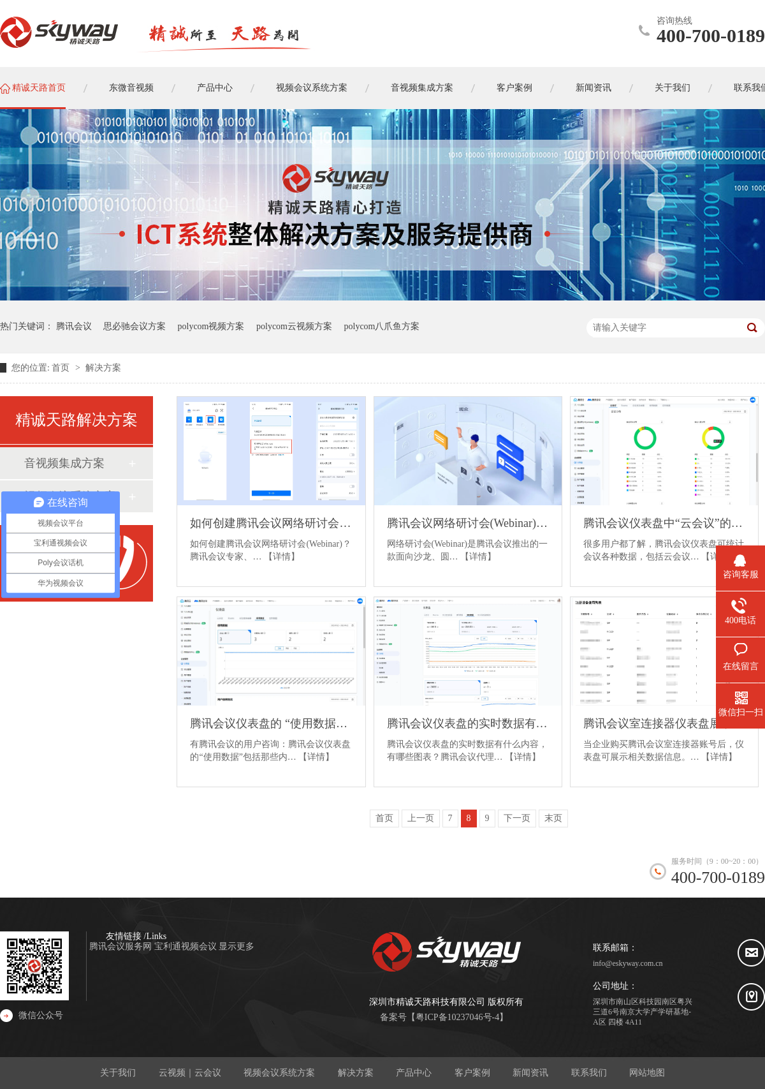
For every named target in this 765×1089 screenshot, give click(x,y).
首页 (62, 368)
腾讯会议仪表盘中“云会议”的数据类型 (664, 523)
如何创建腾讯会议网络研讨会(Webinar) (271, 523)
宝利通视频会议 (186, 946)
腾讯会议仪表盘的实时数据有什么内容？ (468, 723)
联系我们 (589, 1073)
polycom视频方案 (211, 326)
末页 (553, 818)
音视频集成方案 (64, 463)
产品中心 (414, 1073)
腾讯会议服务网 (121, 946)
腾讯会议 (74, 326)
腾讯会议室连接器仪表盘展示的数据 (664, 723)
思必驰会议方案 (134, 326)
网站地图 (647, 1073)
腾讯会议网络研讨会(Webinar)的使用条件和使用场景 (468, 523)
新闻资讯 (530, 1073)
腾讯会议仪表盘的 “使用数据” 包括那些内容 (271, 723)
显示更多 (236, 946)
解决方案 (103, 368)
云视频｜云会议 (190, 1073)
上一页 (420, 818)
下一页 (517, 818)
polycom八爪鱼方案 (382, 326)
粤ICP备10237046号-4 (457, 1017)
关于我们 (118, 1073)
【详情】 (282, 556)
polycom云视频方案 (294, 326)
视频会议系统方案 (279, 1073)
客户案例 (472, 1073)
